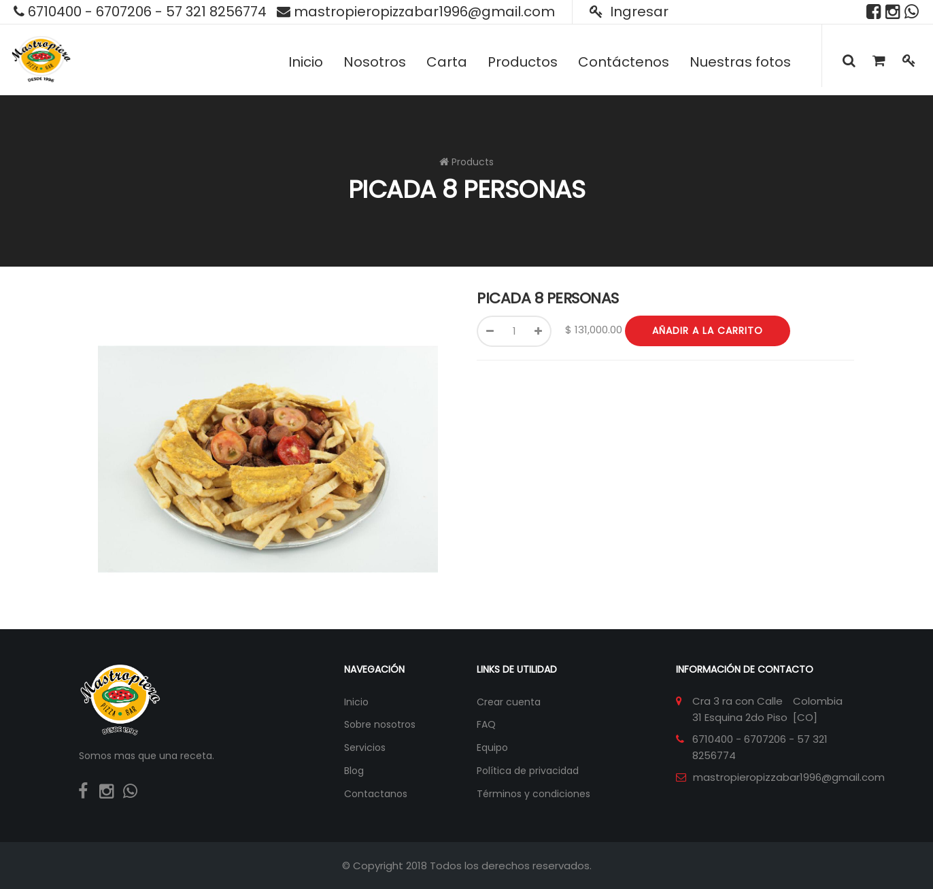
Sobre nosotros (379, 724)
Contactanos (375, 794)
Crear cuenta (509, 702)
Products (473, 162)
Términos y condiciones (533, 794)
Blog (354, 770)
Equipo (492, 747)
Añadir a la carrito (707, 330)
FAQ (486, 724)
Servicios (365, 747)
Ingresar (629, 11)
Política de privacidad (528, 770)
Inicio (356, 702)
